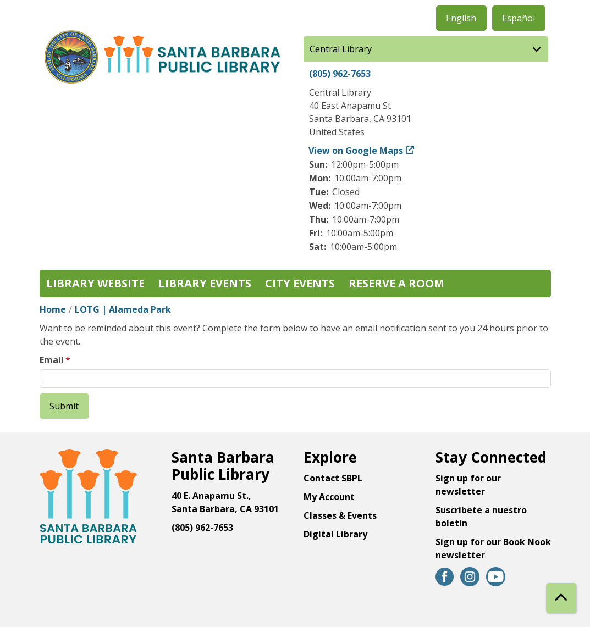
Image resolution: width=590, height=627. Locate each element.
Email (52, 360)
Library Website (95, 283)
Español (518, 18)
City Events (300, 283)
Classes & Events (340, 515)
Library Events (204, 283)
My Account (329, 497)
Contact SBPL (333, 478)
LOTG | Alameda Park (123, 309)
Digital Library (335, 534)
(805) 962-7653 (340, 74)
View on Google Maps (356, 151)
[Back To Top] (561, 598)
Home (53, 309)
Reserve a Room (396, 283)
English (461, 18)
